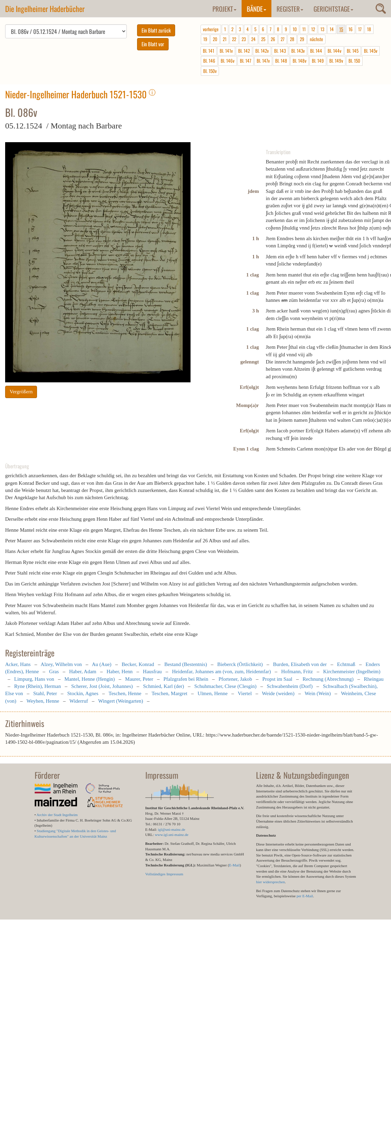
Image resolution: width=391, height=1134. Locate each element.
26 (273, 39)
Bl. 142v (262, 50)
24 (253, 39)
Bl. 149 (318, 60)
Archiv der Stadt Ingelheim (57, 815)
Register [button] (290, 8)
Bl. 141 (208, 50)
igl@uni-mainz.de (171, 829)
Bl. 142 (244, 50)
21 (225, 39)
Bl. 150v (210, 70)
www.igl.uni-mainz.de (171, 835)
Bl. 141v (226, 50)
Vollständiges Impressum (164, 874)
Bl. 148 (281, 60)
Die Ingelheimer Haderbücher (45, 8)
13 (322, 29)
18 (369, 29)
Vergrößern (21, 394)
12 (313, 29)
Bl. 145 (352, 50)
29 (302, 39)
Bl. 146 (209, 60)
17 (360, 29)
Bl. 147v (263, 60)
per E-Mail (304, 896)
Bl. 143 (280, 50)
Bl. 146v (227, 60)
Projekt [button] (224, 8)
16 (351, 29)
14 (332, 29)
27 (282, 39)
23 (244, 39)
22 (234, 39)
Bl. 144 (316, 50)
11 (304, 29)
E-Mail (234, 865)
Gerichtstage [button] (333, 8)
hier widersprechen (270, 882)
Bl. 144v (334, 50)
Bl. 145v (370, 50)
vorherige (211, 29)
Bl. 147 (245, 60)
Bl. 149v (336, 60)
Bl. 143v (298, 50)
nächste (316, 39)
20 (215, 39)
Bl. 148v (299, 60)
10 (295, 29)
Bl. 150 (354, 60)
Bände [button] (256, 8)
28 (292, 39)
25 (263, 39)
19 (205, 39)
